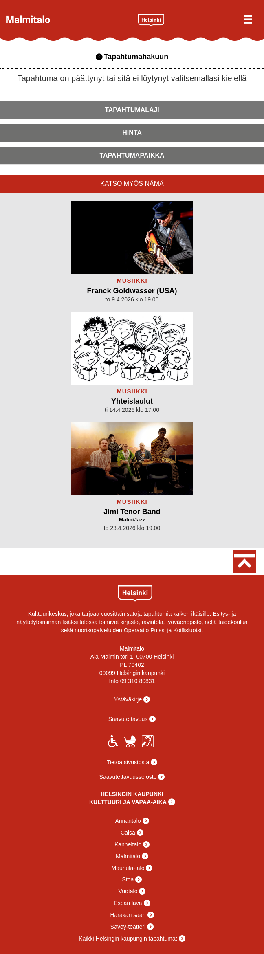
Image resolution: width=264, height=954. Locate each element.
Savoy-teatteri (127, 926)
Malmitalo (69, 19)
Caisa (128, 832)
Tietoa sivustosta (128, 762)
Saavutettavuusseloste (128, 777)
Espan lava (128, 903)
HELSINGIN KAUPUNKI (132, 794)
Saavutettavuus (128, 719)
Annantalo (128, 821)
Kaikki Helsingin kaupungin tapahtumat (128, 938)
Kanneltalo (127, 844)
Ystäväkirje (128, 699)
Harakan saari (127, 915)
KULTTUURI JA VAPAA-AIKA (128, 802)
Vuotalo (128, 891)
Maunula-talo (128, 868)
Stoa (128, 879)
